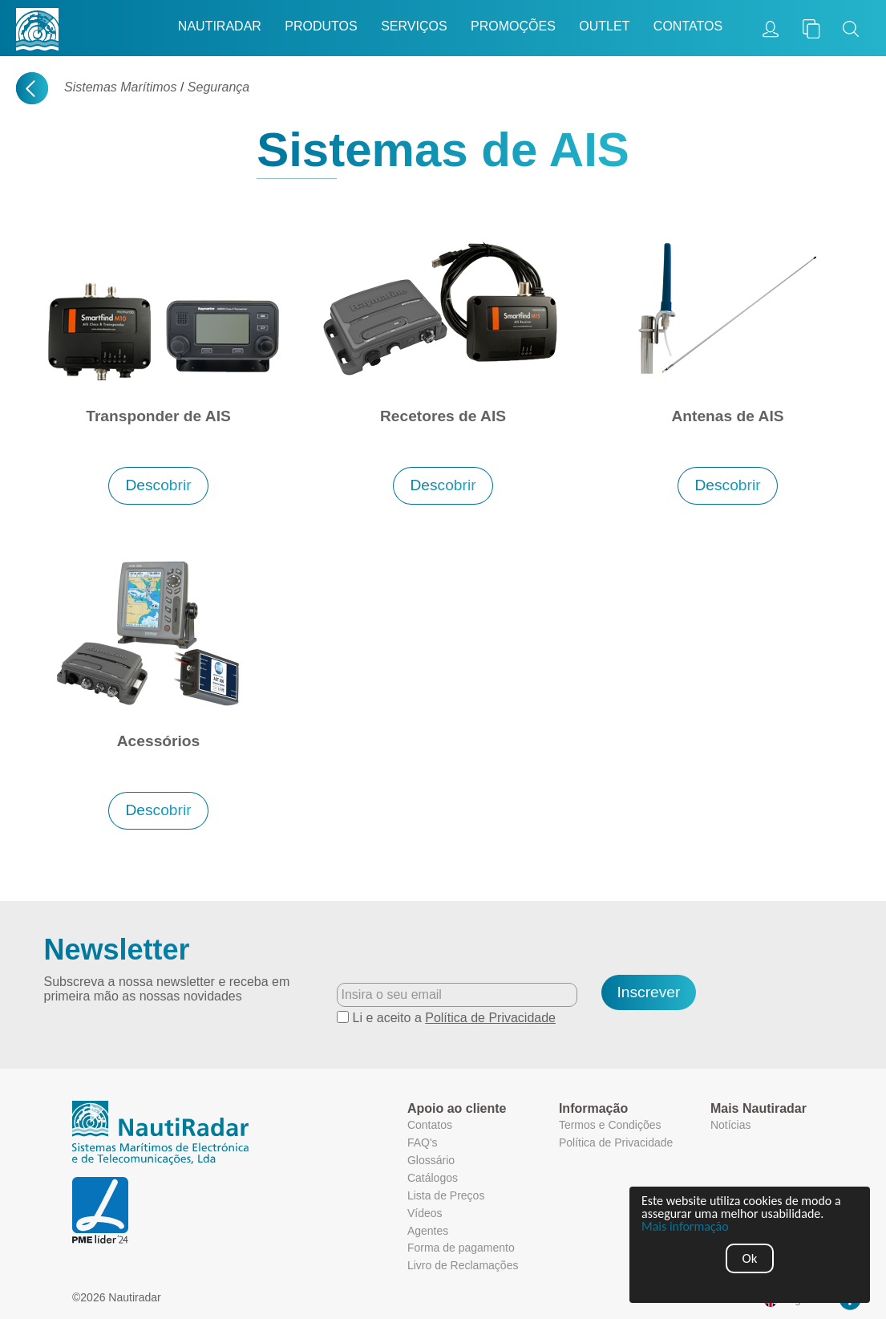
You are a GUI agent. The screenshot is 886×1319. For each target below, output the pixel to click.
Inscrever (649, 992)
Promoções (513, 26)
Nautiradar (219, 26)
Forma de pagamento (461, 1247)
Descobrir (158, 485)
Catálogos (432, 1177)
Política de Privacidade (490, 1018)
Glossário (431, 1160)
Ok (750, 1258)
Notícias (730, 1124)
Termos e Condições (610, 1124)
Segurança (218, 87)
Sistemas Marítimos (120, 87)
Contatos (687, 26)
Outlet (604, 26)
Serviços (414, 26)
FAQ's (422, 1142)
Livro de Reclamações (463, 1265)
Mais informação (685, 1226)
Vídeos (425, 1213)
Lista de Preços (446, 1195)
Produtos (321, 26)
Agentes (427, 1230)
